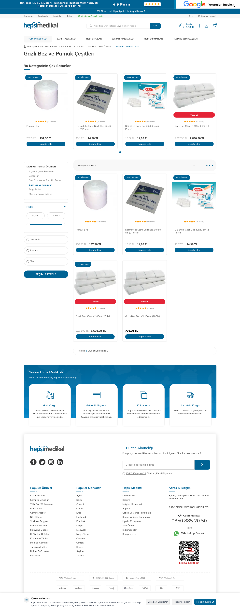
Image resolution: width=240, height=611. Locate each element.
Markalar (57, 16)
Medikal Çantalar (39, 542)
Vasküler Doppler (39, 521)
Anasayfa (28, 16)
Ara (155, 25)
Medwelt (81, 529)
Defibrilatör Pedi (39, 525)
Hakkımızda (129, 495)
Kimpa (79, 525)
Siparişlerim (43, 16)
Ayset (79, 495)
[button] (120, 152)
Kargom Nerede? (207, 16)
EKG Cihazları (37, 495)
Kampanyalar (130, 534)
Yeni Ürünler (129, 525)
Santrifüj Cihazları (39, 499)
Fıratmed (81, 517)
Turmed (80, 555)
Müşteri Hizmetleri (132, 504)
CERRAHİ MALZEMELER (123, 39)
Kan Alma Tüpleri (39, 538)
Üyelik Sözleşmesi (132, 521)
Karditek (80, 521)
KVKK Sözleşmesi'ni (136, 473)
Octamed (81, 538)
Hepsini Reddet (182, 601)
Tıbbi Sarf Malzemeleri (72, 46)
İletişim (70, 16)
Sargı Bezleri (35, 189)
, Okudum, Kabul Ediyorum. (147, 473)
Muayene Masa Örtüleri (40, 194)
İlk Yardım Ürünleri (40, 534)
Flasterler (35, 555)
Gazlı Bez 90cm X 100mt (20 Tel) (192, 125)
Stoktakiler (34, 239)
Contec (80, 508)
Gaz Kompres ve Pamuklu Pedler (45, 180)
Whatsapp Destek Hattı (90, 16)
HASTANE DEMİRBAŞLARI (185, 39)
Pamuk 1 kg (33, 125)
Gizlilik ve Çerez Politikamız (137, 512)
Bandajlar (34, 176)
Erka (78, 512)
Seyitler (80, 551)
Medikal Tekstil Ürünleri (100, 46)
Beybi (79, 499)
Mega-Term (82, 534)
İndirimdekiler (130, 529)
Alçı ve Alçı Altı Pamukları (41, 171)
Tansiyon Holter (38, 546)
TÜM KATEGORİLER (38, 39)
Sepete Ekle (46, 143)
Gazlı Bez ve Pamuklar (40, 185)
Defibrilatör (36, 508)
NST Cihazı (36, 517)
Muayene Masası (39, 529)
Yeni (30, 261)
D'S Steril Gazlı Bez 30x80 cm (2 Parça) (142, 127)
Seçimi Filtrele (45, 274)
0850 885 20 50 (189, 521)
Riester (80, 546)
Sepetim (127, 508)
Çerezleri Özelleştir (158, 601)
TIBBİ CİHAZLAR (94, 39)
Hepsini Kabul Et (205, 601)
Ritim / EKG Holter (39, 551)
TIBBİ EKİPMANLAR (153, 39)
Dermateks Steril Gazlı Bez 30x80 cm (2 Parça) (94, 127)
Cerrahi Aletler (38, 512)
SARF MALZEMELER (66, 39)
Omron (80, 542)
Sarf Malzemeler (48, 46)
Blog (191, 16)
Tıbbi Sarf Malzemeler (41, 504)
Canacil (80, 504)
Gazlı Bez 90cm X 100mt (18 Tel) (142, 316)
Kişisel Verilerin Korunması (136, 517)
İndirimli (32, 250)
